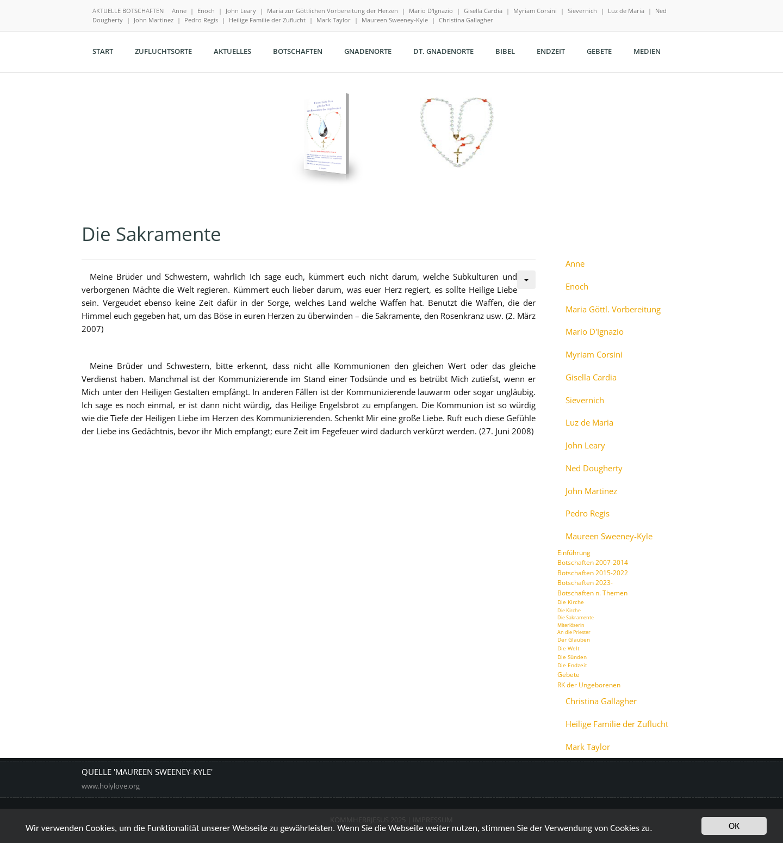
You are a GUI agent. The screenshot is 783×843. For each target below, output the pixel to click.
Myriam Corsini (535, 11)
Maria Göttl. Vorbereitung (613, 309)
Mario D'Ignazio (431, 11)
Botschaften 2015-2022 (592, 572)
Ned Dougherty (594, 468)
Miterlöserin (571, 625)
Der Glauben (573, 639)
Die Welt (568, 648)
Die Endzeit (572, 665)
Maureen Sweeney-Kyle (395, 20)
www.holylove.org (111, 786)
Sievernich (582, 11)
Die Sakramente (575, 617)
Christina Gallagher (466, 20)
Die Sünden (572, 657)
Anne (179, 11)
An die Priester (574, 632)
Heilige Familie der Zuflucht (267, 20)
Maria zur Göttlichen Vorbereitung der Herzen (332, 11)
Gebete (568, 674)
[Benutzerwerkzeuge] (526, 279)
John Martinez (153, 20)
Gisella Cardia (483, 11)
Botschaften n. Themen (592, 593)
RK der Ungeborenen (588, 685)
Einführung (574, 552)
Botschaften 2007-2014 (592, 562)
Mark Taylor (333, 20)
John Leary (241, 11)
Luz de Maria (626, 11)
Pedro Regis (201, 20)
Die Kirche (570, 602)
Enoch (206, 11)
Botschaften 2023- (585, 582)
